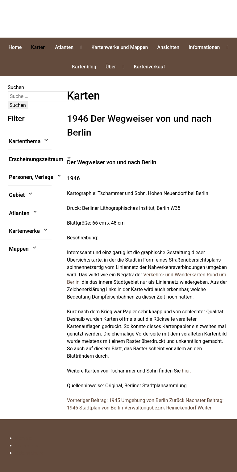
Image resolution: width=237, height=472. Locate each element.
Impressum (27, 446)
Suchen (16, 87)
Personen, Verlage (30, 177)
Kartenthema (29, 141)
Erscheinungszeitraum (30, 159)
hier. (186, 371)
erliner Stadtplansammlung (39, 19)
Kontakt (23, 438)
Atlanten (24, 213)
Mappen (23, 249)
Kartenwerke (29, 231)
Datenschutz (29, 453)
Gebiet (21, 195)
